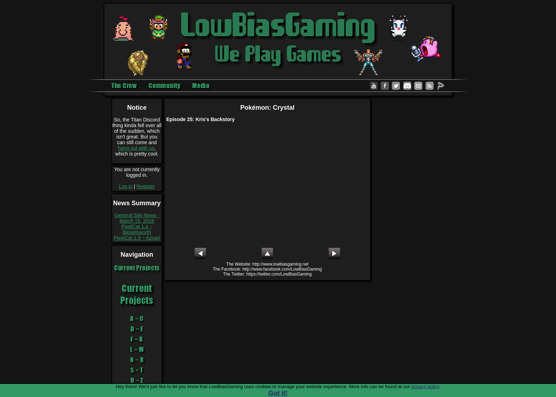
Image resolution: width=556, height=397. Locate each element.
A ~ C (137, 318)
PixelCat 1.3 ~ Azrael (137, 238)
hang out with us (136, 148)
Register (146, 186)
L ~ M (137, 349)
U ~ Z (136, 380)
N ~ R (137, 360)
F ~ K (136, 339)
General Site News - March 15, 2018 (137, 218)
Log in (125, 186)
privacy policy (425, 386)
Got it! (278, 393)
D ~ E (136, 329)
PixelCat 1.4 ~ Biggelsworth (136, 229)
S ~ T (136, 370)
